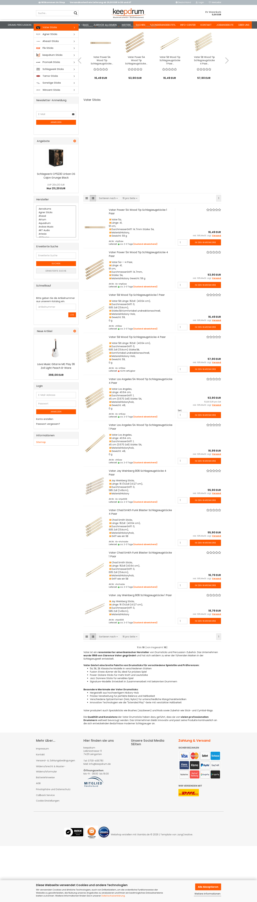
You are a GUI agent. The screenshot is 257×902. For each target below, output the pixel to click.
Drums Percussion (19, 25)
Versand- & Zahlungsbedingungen (55, 773)
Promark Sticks (48, 75)
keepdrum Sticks (49, 68)
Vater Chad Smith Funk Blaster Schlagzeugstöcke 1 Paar (140, 567)
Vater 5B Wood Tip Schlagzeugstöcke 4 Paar (137, 350)
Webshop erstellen (121, 847)
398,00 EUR (56, 388)
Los (72, 327)
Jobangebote (224, 25)
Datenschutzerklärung (113, 895)
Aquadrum (56, 236)
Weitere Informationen (207, 893)
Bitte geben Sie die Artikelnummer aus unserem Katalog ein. (55, 312)
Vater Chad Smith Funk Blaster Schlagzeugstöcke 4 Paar (140, 525)
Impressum (42, 761)
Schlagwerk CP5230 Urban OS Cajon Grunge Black (56, 188)
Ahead (56, 229)
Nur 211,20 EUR (56, 199)
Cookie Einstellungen (47, 813)
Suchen (140, 25)
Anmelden (56, 135)
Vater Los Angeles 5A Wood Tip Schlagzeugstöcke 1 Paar (140, 439)
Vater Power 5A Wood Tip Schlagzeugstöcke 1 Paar (138, 224)
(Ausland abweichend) (145, 256)
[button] (183, 2)
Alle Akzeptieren (208, 887)
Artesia (56, 247)
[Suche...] (75, 13)
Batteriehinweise (45, 790)
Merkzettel (215, 2)
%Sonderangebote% (163, 25)
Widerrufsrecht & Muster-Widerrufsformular (50, 782)
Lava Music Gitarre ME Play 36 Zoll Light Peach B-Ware (56, 379)
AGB (38, 796)
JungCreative (184, 847)
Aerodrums (56, 222)
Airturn (56, 232)
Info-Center (188, 25)
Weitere (126, 25)
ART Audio (56, 243)
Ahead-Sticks (47, 54)
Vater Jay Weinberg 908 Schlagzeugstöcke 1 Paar (140, 608)
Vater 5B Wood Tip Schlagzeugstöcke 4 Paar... (204, 73)
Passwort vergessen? (48, 436)
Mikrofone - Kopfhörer (51, 25)
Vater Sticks (46, 40)
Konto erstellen (44, 432)
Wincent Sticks (48, 103)
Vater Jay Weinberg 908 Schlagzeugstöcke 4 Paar (137, 485)
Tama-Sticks (47, 88)
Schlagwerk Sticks (50, 82)
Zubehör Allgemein (105, 25)
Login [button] (200, 2)
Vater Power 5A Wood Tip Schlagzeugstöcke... (102, 73)
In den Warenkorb (205, 255)
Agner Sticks (46, 47)
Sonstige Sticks (48, 95)
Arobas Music (56, 239)
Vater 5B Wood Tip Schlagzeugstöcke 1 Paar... (170, 73)
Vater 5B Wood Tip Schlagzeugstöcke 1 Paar (137, 308)
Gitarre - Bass (79, 25)
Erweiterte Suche (56, 283)
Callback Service (45, 808)
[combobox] (108, 211)
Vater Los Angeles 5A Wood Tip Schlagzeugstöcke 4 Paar (140, 394)
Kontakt (206, 25)
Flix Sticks (44, 60)
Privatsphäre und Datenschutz (53, 802)
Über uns (243, 25)
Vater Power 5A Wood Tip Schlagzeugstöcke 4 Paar (138, 267)
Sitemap (41, 455)
